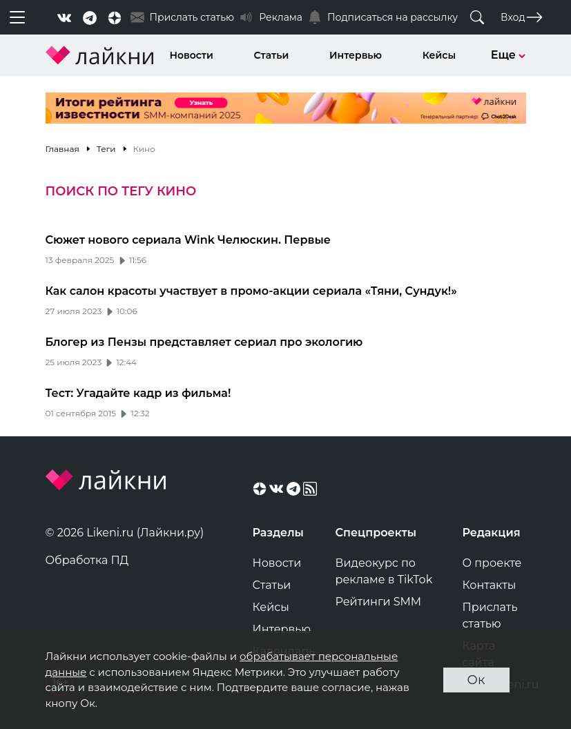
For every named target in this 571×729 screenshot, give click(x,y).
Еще (508, 54)
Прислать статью (490, 615)
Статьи (271, 55)
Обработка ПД (87, 560)
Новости (191, 55)
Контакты (489, 585)
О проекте (492, 563)
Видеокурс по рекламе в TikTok (384, 571)
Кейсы (439, 55)
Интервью (355, 55)
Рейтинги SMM (379, 601)
